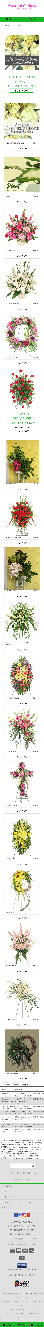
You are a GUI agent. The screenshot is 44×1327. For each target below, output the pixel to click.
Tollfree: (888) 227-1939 (22, 1238)
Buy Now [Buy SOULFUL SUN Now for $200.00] (22, 864)
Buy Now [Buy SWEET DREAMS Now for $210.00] (22, 971)
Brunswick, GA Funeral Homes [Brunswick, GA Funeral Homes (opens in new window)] (14, 1293)
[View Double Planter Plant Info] (22, 461)
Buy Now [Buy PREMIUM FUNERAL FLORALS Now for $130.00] (22, 148)
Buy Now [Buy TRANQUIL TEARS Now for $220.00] (22, 1025)
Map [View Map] (22, 1324)
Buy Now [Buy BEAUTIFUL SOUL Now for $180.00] (22, 255)
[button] (22, 1265)
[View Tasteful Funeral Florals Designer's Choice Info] (22, 52)
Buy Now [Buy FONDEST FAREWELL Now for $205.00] (22, 703)
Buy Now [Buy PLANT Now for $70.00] (22, 202)
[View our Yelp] (28, 1216)
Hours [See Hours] (36, 1324)
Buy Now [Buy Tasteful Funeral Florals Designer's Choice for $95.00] (21, 90)
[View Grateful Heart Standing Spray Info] (22, 729)
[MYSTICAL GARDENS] (22, 13)
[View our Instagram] (24, 1216)
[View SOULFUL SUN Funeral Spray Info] (22, 836)
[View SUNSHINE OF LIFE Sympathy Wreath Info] (22, 890)
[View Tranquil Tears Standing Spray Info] (22, 997)
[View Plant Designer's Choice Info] (22, 174)
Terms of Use (22, 1317)
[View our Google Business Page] (20, 1216)
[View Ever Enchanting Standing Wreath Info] (22, 335)
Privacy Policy (11, 1313)
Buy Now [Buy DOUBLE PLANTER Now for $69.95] (22, 489)
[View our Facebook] (16, 1216)
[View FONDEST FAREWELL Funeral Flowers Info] (22, 675)
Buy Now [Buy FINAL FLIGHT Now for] (22, 650)
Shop (11, 19)
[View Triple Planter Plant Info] (22, 568)
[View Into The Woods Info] (22, 1050)
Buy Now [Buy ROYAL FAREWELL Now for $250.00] (22, 810)
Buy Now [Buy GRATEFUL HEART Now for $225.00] (22, 757)
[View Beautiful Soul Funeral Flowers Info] (22, 228)
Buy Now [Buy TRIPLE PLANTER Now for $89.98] (22, 596)
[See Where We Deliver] (22, 1179)
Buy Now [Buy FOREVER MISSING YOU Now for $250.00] (22, 542)
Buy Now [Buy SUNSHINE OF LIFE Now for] (22, 917)
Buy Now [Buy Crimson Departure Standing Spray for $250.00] (21, 431)
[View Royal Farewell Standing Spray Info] (22, 783)
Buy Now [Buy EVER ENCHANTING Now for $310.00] (22, 362)
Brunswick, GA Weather (11, 1301)
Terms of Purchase (29, 1313)
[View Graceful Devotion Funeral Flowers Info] (22, 281)
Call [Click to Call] (7, 1324)
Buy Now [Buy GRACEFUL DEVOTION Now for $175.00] (22, 309)
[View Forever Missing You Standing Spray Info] (22, 515)
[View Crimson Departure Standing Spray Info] (22, 390)
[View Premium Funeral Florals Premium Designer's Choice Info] (22, 120)
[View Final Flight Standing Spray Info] (22, 622)
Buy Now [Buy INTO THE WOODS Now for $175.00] (22, 1078)
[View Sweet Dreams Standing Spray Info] (22, 943)
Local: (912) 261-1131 (22, 1234)
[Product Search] (22, 1166)
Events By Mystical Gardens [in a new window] (22, 1275)
